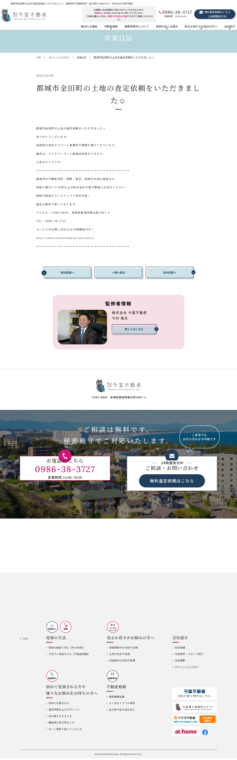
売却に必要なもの (59, 704)
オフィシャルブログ (61, 57)
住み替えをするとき (60, 717)
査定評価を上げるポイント (64, 711)
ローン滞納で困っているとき (65, 730)
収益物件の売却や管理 (122, 662)
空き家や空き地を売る (122, 711)
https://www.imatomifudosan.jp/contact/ (69, 238)
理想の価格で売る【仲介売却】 (67, 649)
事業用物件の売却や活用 (123, 649)
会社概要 (180, 662)
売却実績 (180, 649)
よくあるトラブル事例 (122, 704)
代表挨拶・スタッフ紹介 (189, 655)
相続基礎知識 (117, 698)
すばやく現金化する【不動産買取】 (69, 655)
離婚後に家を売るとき (62, 724)
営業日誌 (85, 57)
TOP (39, 57)
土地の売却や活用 (119, 655)
